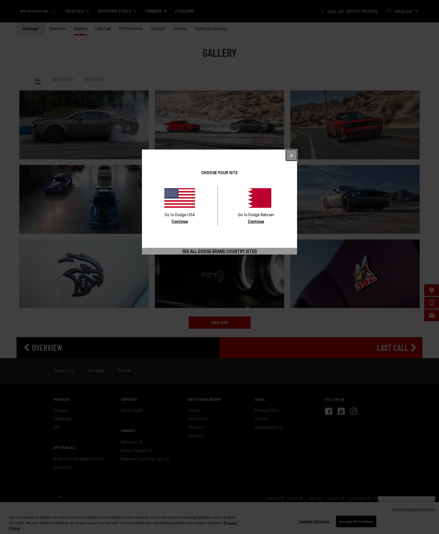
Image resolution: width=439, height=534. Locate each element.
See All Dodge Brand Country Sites (219, 251)
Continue (180, 221)
